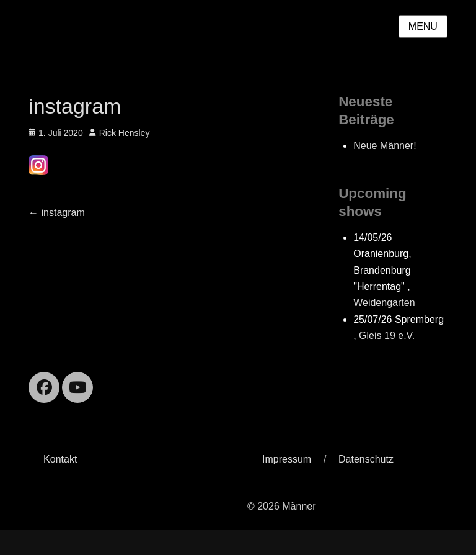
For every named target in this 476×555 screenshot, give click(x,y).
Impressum (286, 459)
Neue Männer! (384, 145)
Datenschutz (366, 459)
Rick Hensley (124, 133)
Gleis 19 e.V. (387, 335)
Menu (423, 26)
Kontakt (60, 459)
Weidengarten (384, 302)
